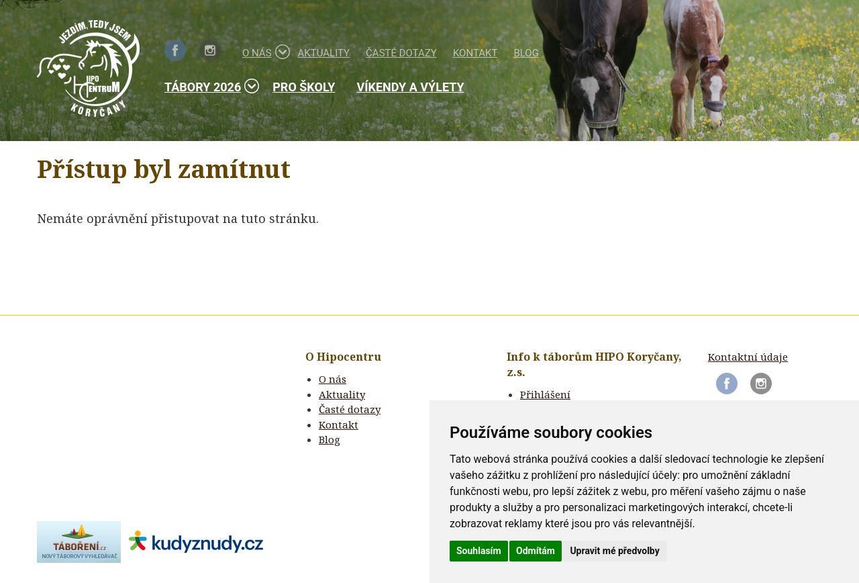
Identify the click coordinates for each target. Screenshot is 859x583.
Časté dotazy (401, 53)
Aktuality (324, 53)
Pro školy (303, 87)
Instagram (210, 50)
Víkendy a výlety (410, 87)
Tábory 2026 (207, 86)
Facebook (175, 50)
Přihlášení (545, 394)
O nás (262, 51)
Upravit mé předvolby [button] (614, 550)
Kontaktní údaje (748, 356)
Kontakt (475, 53)
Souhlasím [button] (478, 550)
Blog (526, 53)
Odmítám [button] (535, 550)
